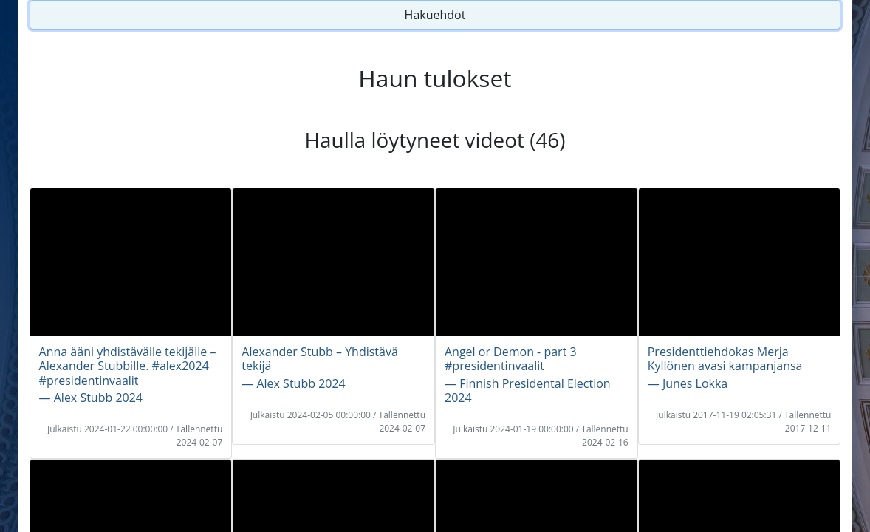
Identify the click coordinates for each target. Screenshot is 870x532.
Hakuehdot (435, 15)
